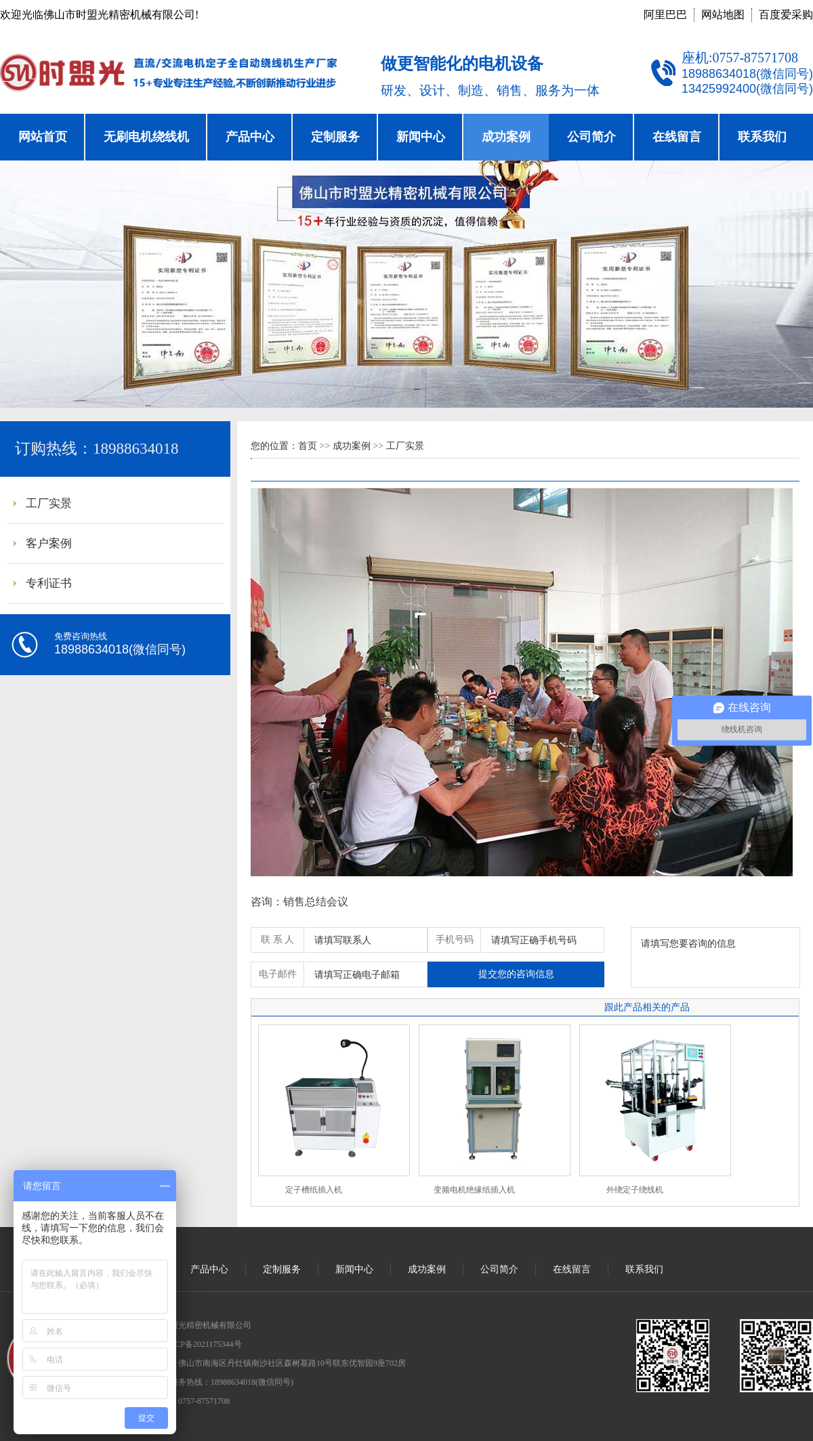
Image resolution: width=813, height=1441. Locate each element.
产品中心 (250, 137)
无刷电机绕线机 (146, 137)
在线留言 (676, 137)
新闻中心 (420, 137)
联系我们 (762, 137)
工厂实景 (49, 503)
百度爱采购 (786, 14)
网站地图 (723, 14)
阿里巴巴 (665, 14)
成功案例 (506, 137)
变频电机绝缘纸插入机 (474, 1190)
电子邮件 (278, 974)
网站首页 (42, 137)
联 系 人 (277, 939)
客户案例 (49, 543)
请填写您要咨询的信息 (715, 957)
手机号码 (455, 939)
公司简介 (591, 137)
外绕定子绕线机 (634, 1190)
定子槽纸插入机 (313, 1190)
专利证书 (49, 583)
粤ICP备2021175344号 (202, 1344)
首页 (307, 446)
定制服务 (335, 137)
